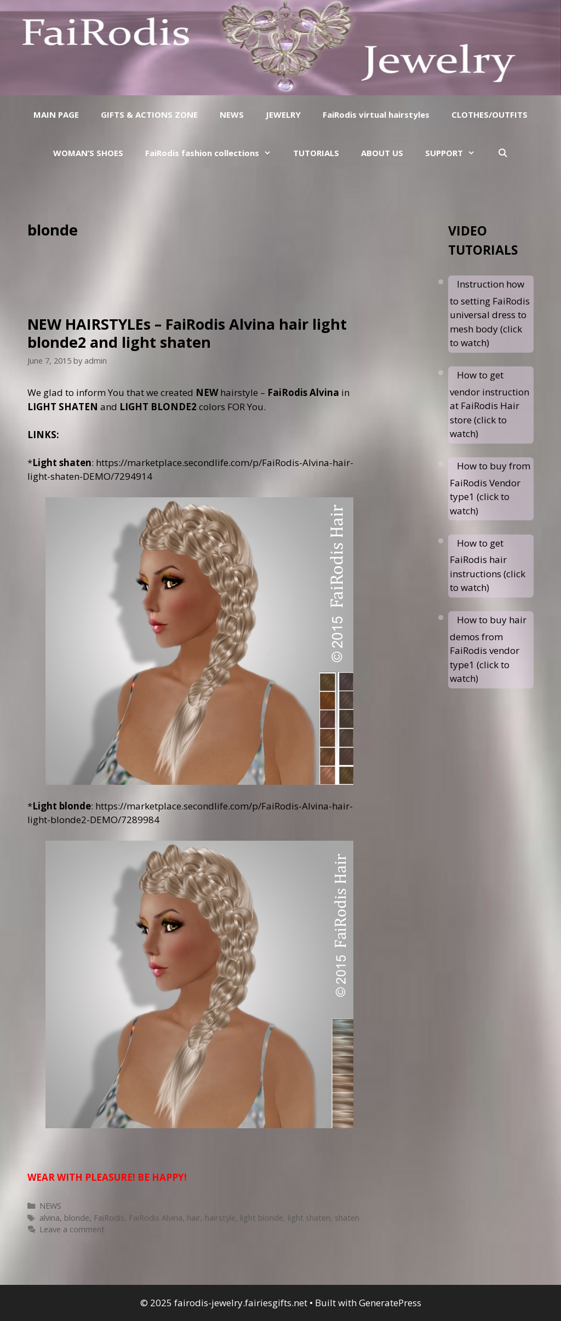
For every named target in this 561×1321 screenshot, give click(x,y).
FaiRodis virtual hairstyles (376, 114)
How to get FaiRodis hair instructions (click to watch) (487, 565)
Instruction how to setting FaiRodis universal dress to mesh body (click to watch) (490, 313)
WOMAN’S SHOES (88, 152)
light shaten (309, 1218)
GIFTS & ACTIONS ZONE (149, 114)
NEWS (232, 114)
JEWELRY (283, 114)
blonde (76, 1218)
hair (194, 1218)
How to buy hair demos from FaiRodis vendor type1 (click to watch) (488, 649)
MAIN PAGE (56, 114)
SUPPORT (455, 153)
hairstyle (220, 1218)
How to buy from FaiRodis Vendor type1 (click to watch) (490, 488)
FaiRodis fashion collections (213, 153)
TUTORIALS (316, 152)
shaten (347, 1218)
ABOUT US (382, 152)
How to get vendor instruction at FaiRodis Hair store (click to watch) (489, 404)
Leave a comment (72, 1229)
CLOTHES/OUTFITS (489, 114)
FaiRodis (109, 1218)
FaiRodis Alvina (155, 1218)
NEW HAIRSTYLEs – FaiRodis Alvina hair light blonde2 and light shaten (187, 333)
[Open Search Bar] (502, 153)
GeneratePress (390, 1302)
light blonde (261, 1218)
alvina (49, 1218)
